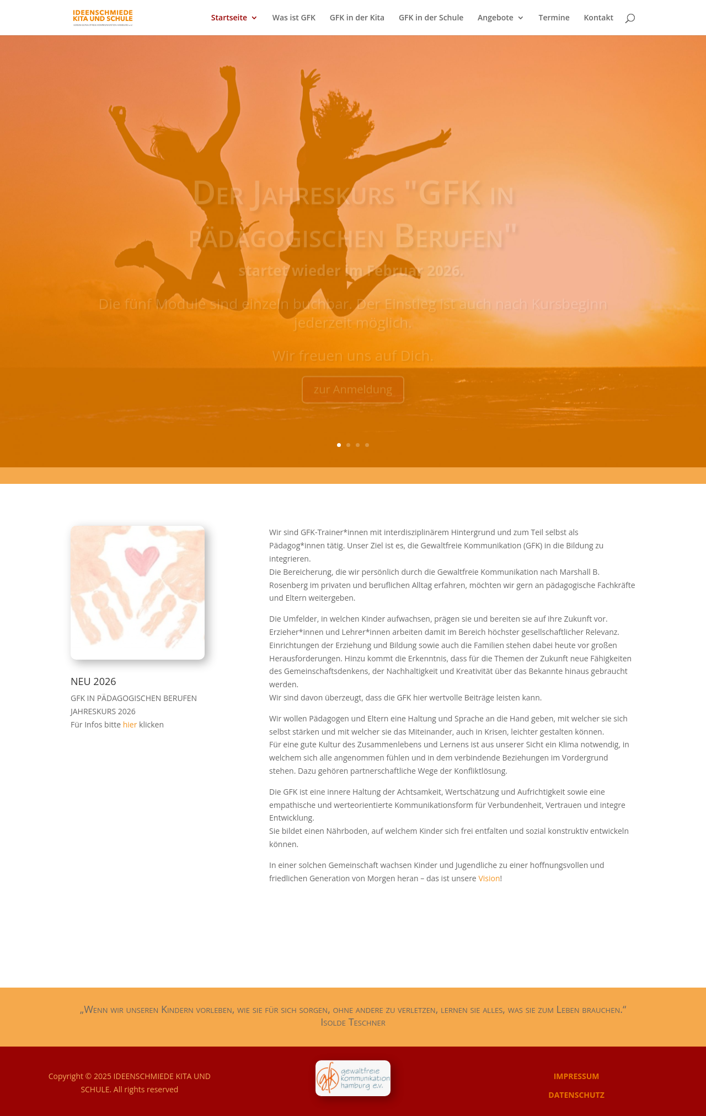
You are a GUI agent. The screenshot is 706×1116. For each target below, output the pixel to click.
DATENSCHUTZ (576, 1095)
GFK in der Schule (431, 18)
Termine (554, 18)
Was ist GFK (293, 18)
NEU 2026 (93, 681)
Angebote (496, 18)
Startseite (229, 18)
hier (131, 724)
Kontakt (598, 18)
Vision (489, 878)
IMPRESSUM (577, 1076)
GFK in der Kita (357, 18)
